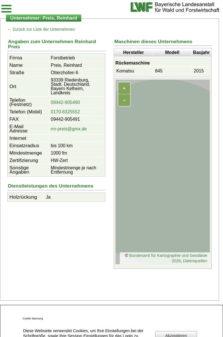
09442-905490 (65, 102)
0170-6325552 (65, 111)
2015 (199, 70)
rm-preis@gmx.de (69, 128)
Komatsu (125, 70)
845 (159, 70)
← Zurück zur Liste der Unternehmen (41, 29)
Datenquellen (195, 261)
